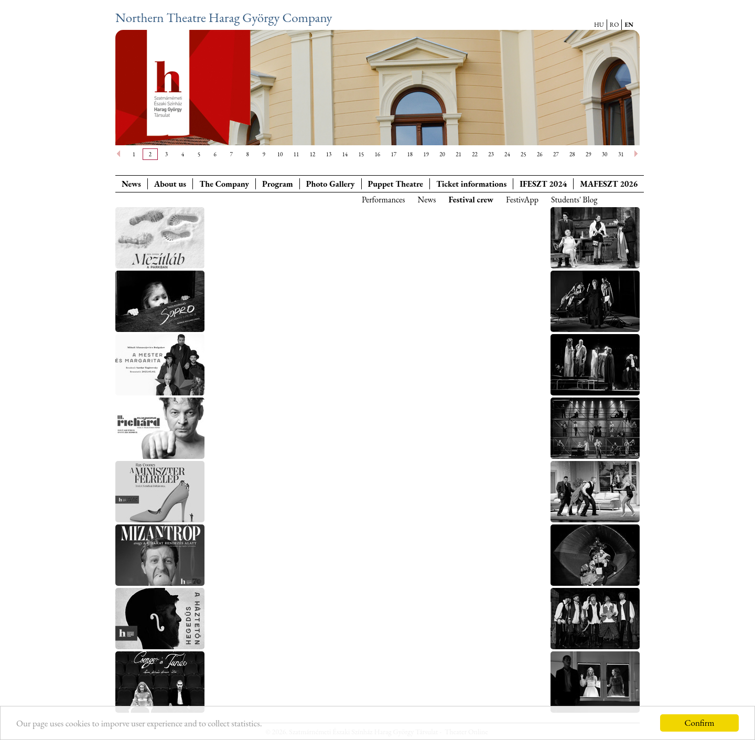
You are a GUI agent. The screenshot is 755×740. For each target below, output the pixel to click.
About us (170, 183)
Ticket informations (471, 183)
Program (277, 183)
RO (614, 24)
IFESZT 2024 (543, 183)
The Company (224, 183)
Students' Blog (574, 199)
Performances (383, 199)
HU (599, 24)
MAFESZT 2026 (609, 183)
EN (628, 24)
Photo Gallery (330, 183)
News (131, 183)
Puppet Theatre (395, 183)
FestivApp (522, 199)
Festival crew (471, 199)
